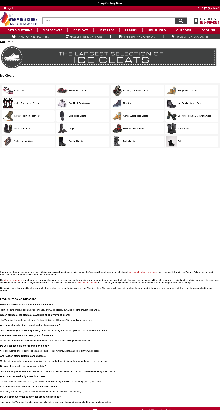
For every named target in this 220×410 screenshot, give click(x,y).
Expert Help (208, 19)
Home (2, 41)
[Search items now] (181, 20)
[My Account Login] (5, 8)
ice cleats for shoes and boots (143, 272)
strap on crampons (13, 280)
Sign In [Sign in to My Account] (10, 8)
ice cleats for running (87, 282)
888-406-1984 (209, 22)
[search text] (108, 20)
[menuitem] (18, 30)
